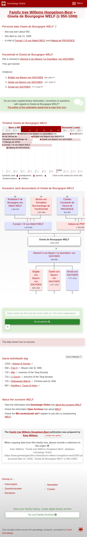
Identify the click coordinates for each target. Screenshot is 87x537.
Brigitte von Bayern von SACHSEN (25, 77)
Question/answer (13, 488)
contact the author (53, 435)
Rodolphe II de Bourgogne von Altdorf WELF (15, 202)
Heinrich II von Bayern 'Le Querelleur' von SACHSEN (47, 59)
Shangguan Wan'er (20, 381)
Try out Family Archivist (42, 514)
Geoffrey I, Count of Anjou (24, 385)
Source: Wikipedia (72, 357)
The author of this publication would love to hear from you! (36, 107)
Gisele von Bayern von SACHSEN (25, 82)
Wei (13, 372)
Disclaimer (10, 493)
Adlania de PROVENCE (62, 40)
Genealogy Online (16, 3)
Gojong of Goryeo (21, 363)
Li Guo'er (15, 377)
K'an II (14, 368)
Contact (51, 489)
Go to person (42, 321)
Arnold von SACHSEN (19, 87)
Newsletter (52, 485)
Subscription (11, 484)
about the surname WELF (68, 405)
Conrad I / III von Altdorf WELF (30, 40)
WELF (58, 409)
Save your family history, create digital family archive (42, 509)
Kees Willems (30, 435)
